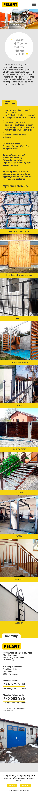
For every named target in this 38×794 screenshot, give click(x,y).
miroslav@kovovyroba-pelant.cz (17, 688)
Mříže (19, 299)
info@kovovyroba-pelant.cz (15, 703)
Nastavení (12, 785)
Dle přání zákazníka (19, 212)
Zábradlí (19, 560)
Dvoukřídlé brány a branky (19, 255)
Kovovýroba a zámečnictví (9, 103)
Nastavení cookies (8, 710)
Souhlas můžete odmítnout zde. (19, 790)
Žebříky (19, 603)
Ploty (19, 386)
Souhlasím (25, 785)
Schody (19, 473)
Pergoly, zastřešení (19, 342)
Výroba (19, 516)
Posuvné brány (19, 429)
